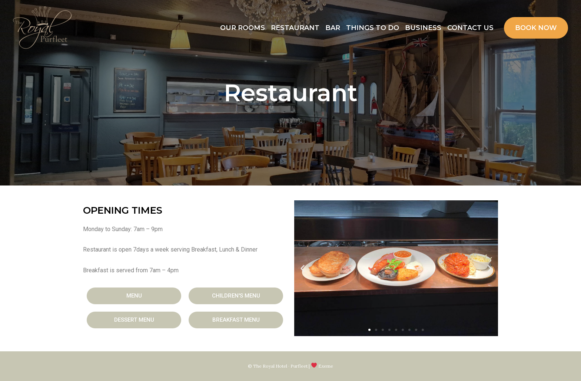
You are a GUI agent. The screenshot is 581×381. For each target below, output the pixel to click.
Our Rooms (242, 28)
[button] (134, 296)
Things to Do (372, 28)
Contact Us (470, 28)
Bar (332, 28)
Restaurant (295, 28)
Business (423, 28)
